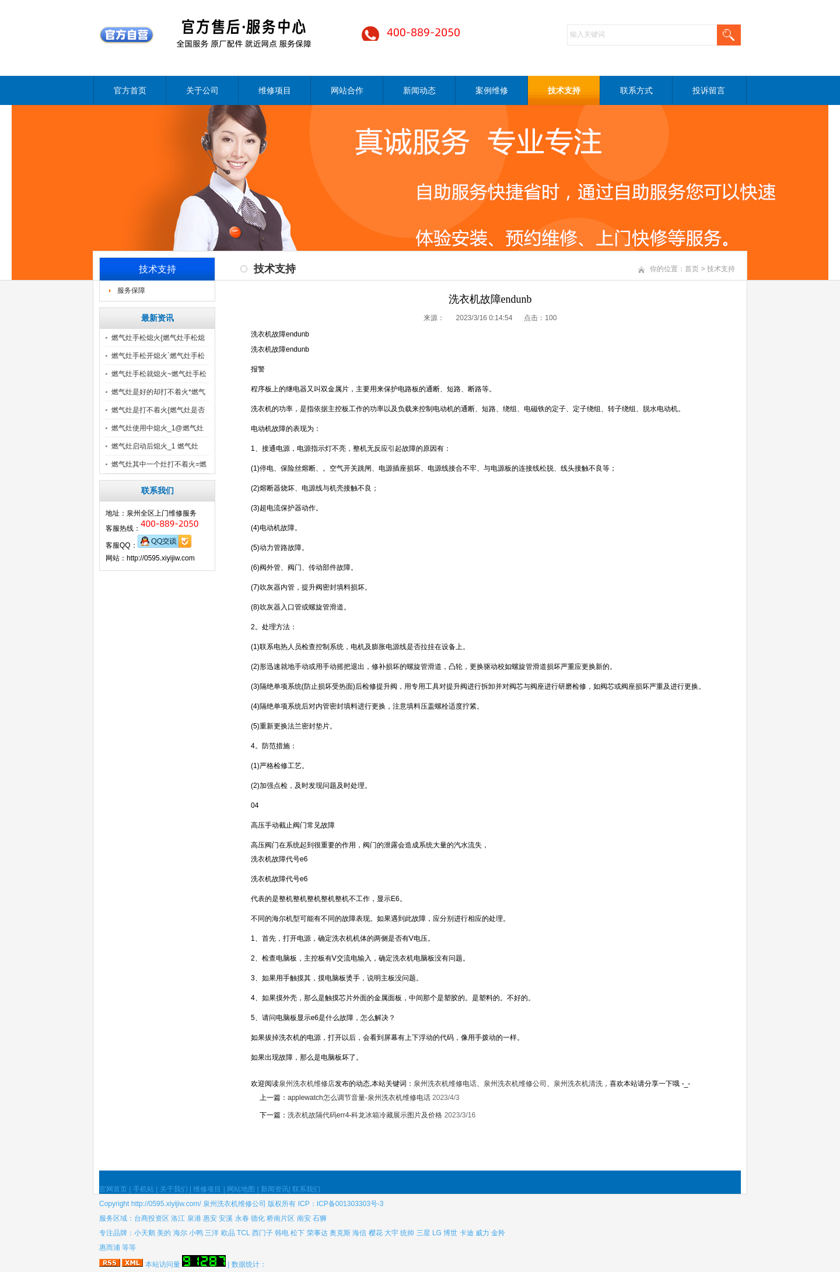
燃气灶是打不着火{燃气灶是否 (158, 410)
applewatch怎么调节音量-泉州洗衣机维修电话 (359, 1098)
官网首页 (113, 1189)
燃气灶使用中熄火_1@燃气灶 (157, 428)
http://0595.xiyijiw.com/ (166, 1204)
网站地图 (241, 1189)
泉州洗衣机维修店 (307, 1084)
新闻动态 (419, 90)
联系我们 (306, 1189)
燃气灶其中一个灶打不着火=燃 (158, 464)
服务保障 (131, 290)
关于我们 (174, 1189)
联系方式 (636, 90)
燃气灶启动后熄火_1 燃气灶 (154, 446)
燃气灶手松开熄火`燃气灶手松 (158, 356)
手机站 (143, 1189)
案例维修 (491, 90)
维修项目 (274, 90)
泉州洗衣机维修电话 (445, 1084)
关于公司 (202, 90)
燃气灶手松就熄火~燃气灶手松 (158, 374)
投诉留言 (708, 90)
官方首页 (130, 90)
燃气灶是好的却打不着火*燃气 (158, 392)
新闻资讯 (275, 1189)
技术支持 (564, 90)
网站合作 (347, 90)
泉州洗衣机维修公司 (515, 1084)
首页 (692, 269)
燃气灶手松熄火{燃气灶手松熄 (158, 338)
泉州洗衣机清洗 (578, 1084)
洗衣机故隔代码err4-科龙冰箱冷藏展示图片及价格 (365, 1115)
